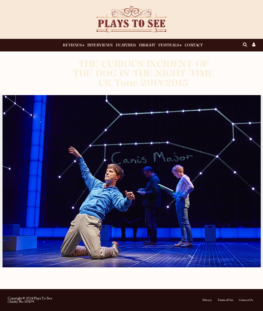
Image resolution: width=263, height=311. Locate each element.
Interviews (100, 44)
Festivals (168, 44)
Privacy (207, 300)
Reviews (72, 44)
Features (126, 44)
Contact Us (246, 300)
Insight (147, 44)
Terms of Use (225, 300)
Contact (194, 44)
